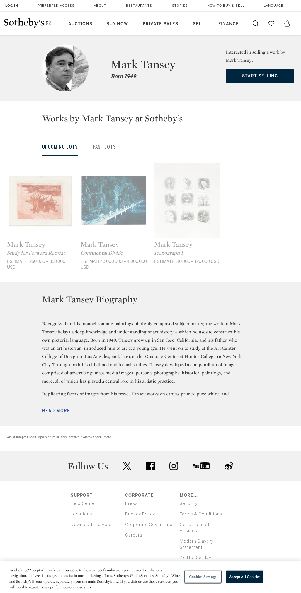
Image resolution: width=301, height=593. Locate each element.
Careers (133, 535)
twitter (127, 466)
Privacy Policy (140, 514)
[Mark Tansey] (40, 200)
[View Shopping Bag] (287, 23)
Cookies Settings (202, 576)
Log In (11, 6)
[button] (154, 120)
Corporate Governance (150, 524)
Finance (228, 23)
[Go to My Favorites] (271, 23)
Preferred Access (56, 6)
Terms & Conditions (201, 514)
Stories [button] (180, 6)
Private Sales (160, 23)
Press (131, 503)
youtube (201, 465)
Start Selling (260, 75)
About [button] (100, 6)
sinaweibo (229, 466)
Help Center (83, 503)
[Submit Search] (256, 23)
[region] (150, 577)
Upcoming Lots (60, 147)
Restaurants (139, 6)
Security (189, 503)
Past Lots (104, 147)
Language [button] (273, 6)
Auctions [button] (80, 23)
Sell (198, 23)
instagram (173, 466)
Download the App (90, 524)
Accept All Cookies (244, 576)
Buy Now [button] (117, 23)
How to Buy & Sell (225, 6)
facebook (150, 466)
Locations (81, 514)
